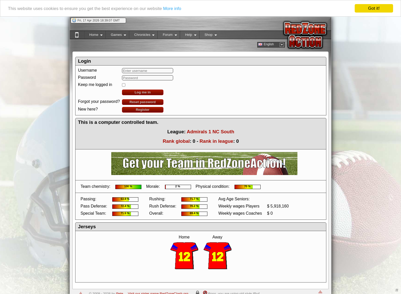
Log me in (143, 92)
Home (93, 36)
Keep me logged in (95, 84)
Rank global (176, 141)
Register (142, 110)
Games (115, 36)
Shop (208, 36)
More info (172, 8)
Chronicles (142, 36)
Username (87, 70)
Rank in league (216, 141)
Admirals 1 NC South (210, 131)
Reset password (143, 102)
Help (188, 36)
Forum (167, 36)
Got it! (374, 8)
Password (87, 77)
